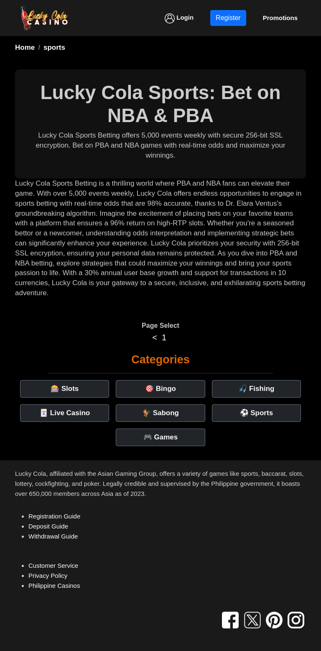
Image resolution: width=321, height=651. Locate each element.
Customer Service (53, 565)
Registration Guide (54, 516)
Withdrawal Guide (53, 536)
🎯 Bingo (160, 389)
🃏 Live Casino (64, 413)
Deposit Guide (48, 526)
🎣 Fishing (256, 389)
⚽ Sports (256, 413)
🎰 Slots (65, 389)
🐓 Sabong (160, 413)
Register (228, 17)
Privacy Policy (47, 575)
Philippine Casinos (54, 585)
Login (179, 18)
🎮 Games (160, 437)
